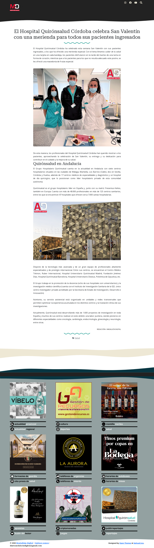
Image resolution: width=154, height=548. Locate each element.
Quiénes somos (42, 543)
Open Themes (125, 543)
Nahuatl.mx (138, 543)
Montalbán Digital (24, 543)
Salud (77, 338)
